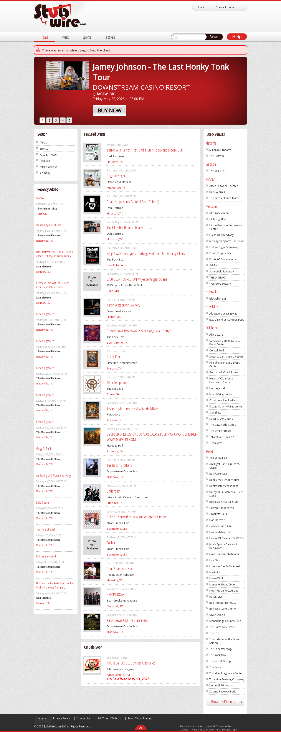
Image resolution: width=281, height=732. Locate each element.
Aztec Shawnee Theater (223, 186)
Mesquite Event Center (223, 584)
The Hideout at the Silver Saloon (224, 641)
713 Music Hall (218, 458)
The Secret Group (220, 661)
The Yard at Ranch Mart (223, 198)
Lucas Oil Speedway (221, 235)
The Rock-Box (217, 655)
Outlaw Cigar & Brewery (224, 247)
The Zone (215, 667)
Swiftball (40, 198)
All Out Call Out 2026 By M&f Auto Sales (131, 663)
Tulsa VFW (215, 443)
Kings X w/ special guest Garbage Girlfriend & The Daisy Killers (146, 253)
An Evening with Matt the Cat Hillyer (54, 475)
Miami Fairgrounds (220, 394)
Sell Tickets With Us (109, 718)
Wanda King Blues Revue (48, 225)
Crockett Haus (218, 514)
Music (65, 37)
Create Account (225, 7)
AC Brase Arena (219, 213)
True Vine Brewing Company (226, 679)
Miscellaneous (48, 167)
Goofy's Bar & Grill (220, 526)
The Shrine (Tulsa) (220, 431)
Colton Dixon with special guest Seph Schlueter (136, 516)
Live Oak (214, 560)
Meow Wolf (216, 578)
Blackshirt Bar (217, 298)
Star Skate (215, 412)
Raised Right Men (45, 314)
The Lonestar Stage (221, 649)
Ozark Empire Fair (220, 253)
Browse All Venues (228, 701)
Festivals (110, 37)
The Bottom (216, 156)
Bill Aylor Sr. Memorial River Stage (226, 494)
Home (44, 37)
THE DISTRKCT (217, 277)
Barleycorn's (217, 192)
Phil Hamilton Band (46, 556)
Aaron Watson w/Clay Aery (123, 305)
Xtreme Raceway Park (222, 691)
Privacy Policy (61, 718)
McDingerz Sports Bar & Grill (226, 241)
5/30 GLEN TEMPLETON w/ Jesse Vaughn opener (138, 279)
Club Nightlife (217, 219)
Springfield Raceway (221, 271)
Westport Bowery (220, 283)
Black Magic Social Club (223, 502)
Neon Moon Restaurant (223, 590)
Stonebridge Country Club (225, 621)
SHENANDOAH (115, 594)
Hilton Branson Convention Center (226, 227)
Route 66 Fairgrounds (222, 259)
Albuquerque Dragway (223, 313)
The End (214, 633)
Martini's (214, 572)
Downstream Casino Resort (226, 356)
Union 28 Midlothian (221, 685)
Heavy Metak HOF (220, 532)
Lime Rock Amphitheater (224, 554)
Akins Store (216, 334)
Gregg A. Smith (43, 449)
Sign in (201, 7)
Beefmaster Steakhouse (223, 486)
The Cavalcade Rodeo (222, 425)
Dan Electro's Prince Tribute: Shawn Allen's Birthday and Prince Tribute (54, 254)
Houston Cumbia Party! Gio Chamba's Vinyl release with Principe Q (55, 585)
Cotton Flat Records (221, 508)
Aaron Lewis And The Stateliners (127, 620)
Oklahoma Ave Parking (223, 400)
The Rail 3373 (217, 171)
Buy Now (109, 110)
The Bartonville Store (222, 627)
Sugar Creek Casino (221, 418)
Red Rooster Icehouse (222, 603)
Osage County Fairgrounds (225, 406)
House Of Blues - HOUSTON (226, 538)
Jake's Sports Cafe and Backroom (223, 546)
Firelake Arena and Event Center (224, 364)
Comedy (45, 173)
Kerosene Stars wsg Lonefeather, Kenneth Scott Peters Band (52, 285)
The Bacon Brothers (119, 465)
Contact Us (83, 718)
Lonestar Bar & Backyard (224, 566)
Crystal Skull (216, 350)
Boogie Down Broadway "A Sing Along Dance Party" (139, 330)
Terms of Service (221, 729)
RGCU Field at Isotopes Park (226, 319)
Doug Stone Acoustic (119, 568)
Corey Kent (114, 356)
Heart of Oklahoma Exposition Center (221, 380)
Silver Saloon (217, 615)
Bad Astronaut (218, 474)
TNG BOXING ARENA (221, 437)
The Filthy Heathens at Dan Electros (129, 227)
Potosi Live (216, 596)
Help (237, 37)
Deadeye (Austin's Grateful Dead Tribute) (133, 201)
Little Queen (42, 502)
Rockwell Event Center (222, 609)
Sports (87, 37)
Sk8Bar (213, 265)
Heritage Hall (217, 388)
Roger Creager (116, 175)
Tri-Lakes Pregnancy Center (226, 673)
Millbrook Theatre (220, 150)
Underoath (113, 491)
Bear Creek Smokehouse (224, 480)
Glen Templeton (117, 382)
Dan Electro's (217, 520)
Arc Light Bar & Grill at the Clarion (225, 466)
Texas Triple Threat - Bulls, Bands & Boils (133, 408)
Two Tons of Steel (45, 529)
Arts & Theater (49, 155)
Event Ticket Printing (140, 718)
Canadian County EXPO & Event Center (224, 342)
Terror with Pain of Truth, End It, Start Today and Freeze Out (144, 150)
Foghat (111, 542)
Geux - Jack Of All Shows (223, 372)
